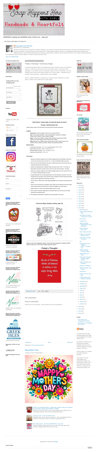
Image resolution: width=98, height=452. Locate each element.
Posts (9, 127)
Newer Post (28, 342)
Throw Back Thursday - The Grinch (85, 238)
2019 (79, 201)
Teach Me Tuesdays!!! (85, 265)
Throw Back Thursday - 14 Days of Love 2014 (86, 216)
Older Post (70, 342)
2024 (79, 190)
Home (49, 342)
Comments (10, 130)
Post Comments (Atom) (38, 345)
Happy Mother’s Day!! (32, 350)
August (82, 288)
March (81, 299)
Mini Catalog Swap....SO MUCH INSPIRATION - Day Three (48, 423)
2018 (79, 203)
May (81, 295)
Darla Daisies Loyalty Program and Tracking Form (15, 41)
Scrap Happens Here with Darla (23, 46)
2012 (79, 313)
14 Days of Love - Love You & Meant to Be (44, 415)
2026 (79, 185)
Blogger (56, 441)
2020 (79, 198)
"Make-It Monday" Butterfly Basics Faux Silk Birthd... (86, 225)
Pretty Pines (83, 219)
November (82, 281)
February (82, 301)
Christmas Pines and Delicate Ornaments (85, 278)
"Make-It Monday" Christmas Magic (84, 250)
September (83, 286)
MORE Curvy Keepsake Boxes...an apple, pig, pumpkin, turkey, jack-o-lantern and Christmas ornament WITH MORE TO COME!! (52, 408)
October (82, 283)
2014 (79, 309)
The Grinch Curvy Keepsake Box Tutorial (84, 320)
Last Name (9, 97)
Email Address (13, 87)
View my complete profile (12, 56)
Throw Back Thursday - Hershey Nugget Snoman (85, 258)
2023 (79, 192)
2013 (79, 311)
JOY (81, 241)
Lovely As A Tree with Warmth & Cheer (85, 234)
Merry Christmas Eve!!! (85, 231)
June (81, 292)
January (82, 303)
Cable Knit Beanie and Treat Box (85, 262)
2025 (79, 187)
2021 (79, 196)
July (81, 290)
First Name (9, 92)
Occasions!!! (83, 271)
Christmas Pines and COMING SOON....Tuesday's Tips (85, 245)
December (82, 209)
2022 (79, 194)
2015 (79, 306)
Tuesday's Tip (83, 221)
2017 (79, 205)
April (81, 297)
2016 (79, 207)
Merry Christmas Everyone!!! (84, 229)
